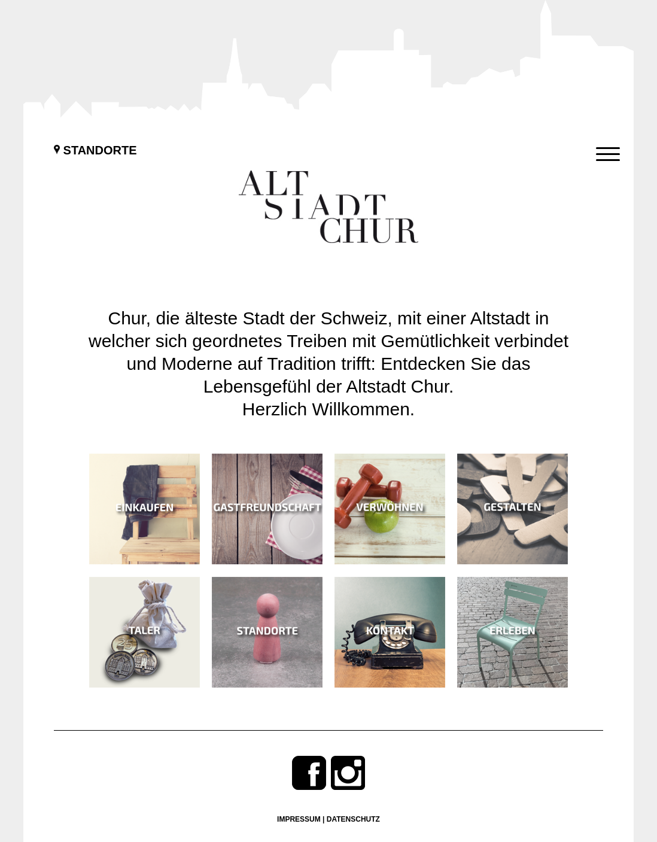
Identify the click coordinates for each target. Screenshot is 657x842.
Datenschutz (353, 819)
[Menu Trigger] (607, 154)
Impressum (299, 819)
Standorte (95, 150)
